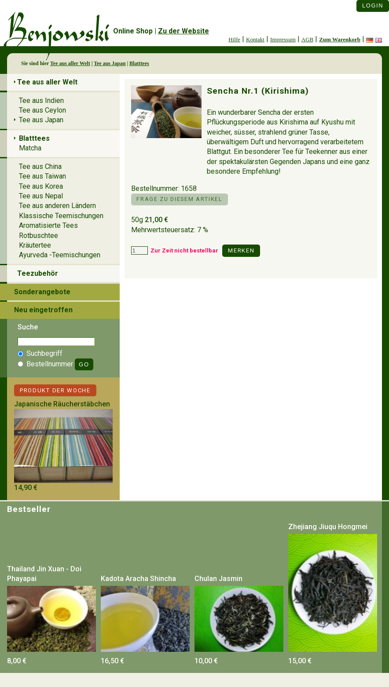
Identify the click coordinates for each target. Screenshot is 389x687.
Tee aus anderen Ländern (57, 205)
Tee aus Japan (109, 63)
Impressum (283, 39)
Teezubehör (37, 273)
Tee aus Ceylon (42, 110)
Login (372, 5)
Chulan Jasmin (218, 578)
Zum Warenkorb (339, 39)
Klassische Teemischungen (61, 216)
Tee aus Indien (41, 100)
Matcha (30, 148)
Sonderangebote (42, 292)
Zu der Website (183, 31)
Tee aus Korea (41, 186)
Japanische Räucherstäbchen (62, 404)
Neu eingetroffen (43, 310)
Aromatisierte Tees (48, 225)
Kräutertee (35, 245)
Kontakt (255, 39)
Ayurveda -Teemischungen (59, 255)
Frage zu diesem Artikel (179, 199)
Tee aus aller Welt (70, 63)
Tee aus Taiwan (42, 176)
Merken (241, 250)
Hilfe (234, 39)
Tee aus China (40, 166)
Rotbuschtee (38, 235)
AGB (307, 39)
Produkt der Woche (55, 390)
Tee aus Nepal (41, 196)
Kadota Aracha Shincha (138, 578)
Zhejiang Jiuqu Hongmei (327, 527)
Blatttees (139, 63)
